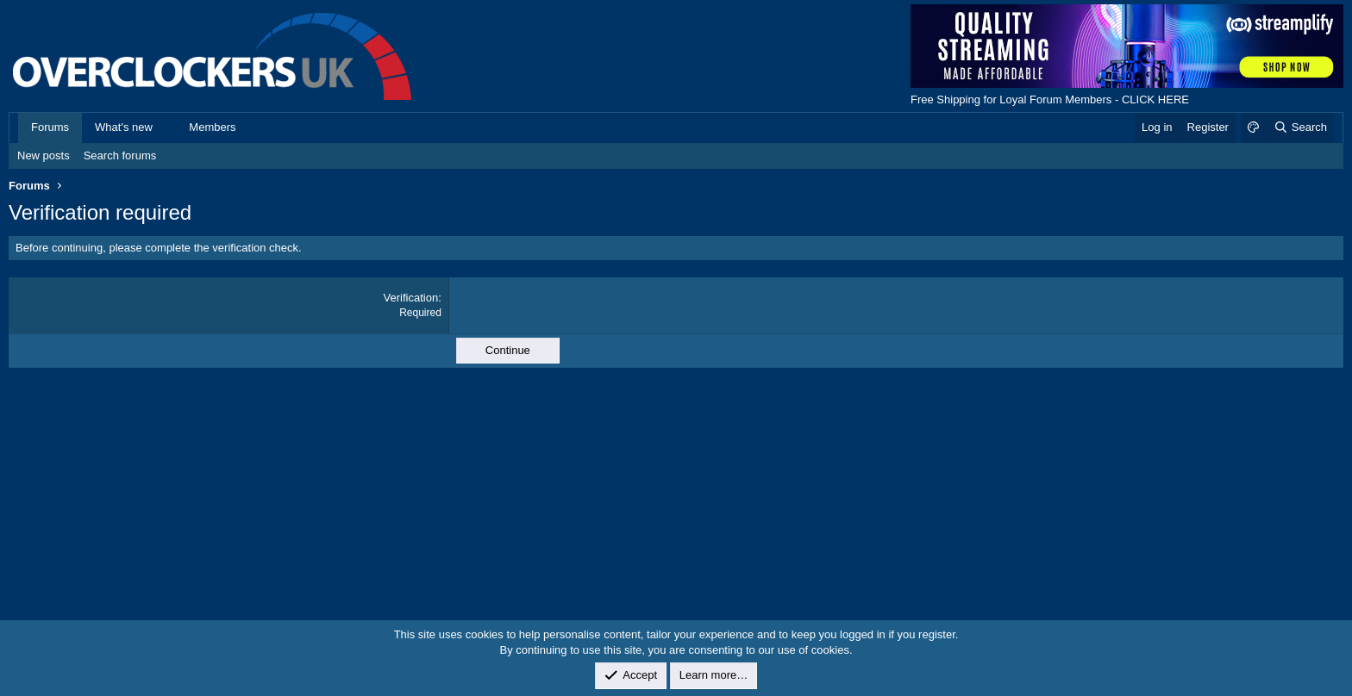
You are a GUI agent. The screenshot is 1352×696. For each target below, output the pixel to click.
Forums (50, 127)
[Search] (1300, 127)
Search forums (120, 155)
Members (212, 127)
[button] (165, 127)
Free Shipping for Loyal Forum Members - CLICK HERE (1050, 99)
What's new (124, 127)
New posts (43, 155)
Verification (411, 297)
